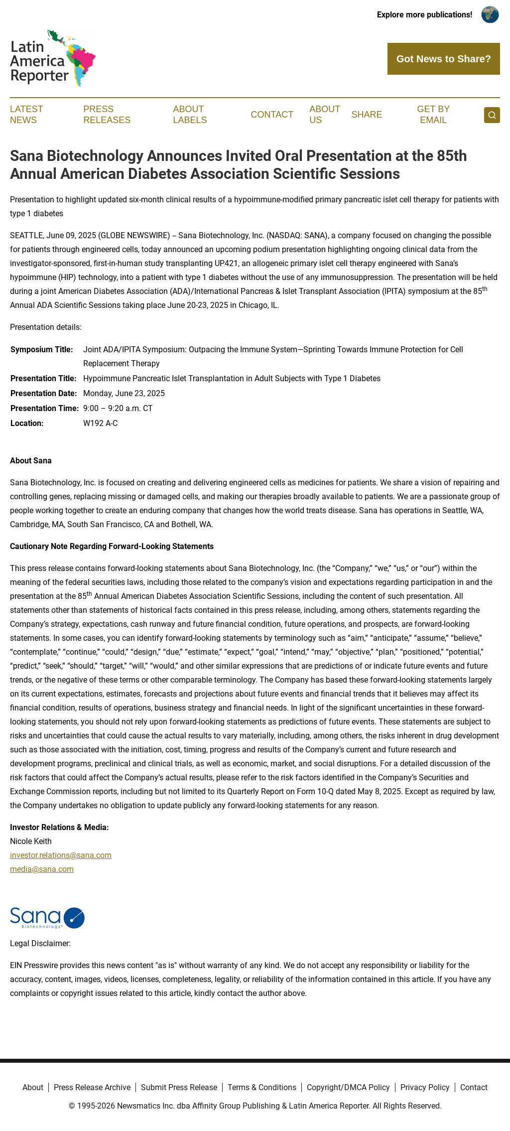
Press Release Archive (92, 1087)
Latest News (26, 114)
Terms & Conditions (262, 1087)
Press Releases (106, 114)
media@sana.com (42, 869)
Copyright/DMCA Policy (348, 1087)
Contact (272, 115)
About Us (324, 114)
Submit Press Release (179, 1087)
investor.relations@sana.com (61, 855)
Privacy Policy (425, 1087)
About (32, 1087)
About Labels (190, 114)
